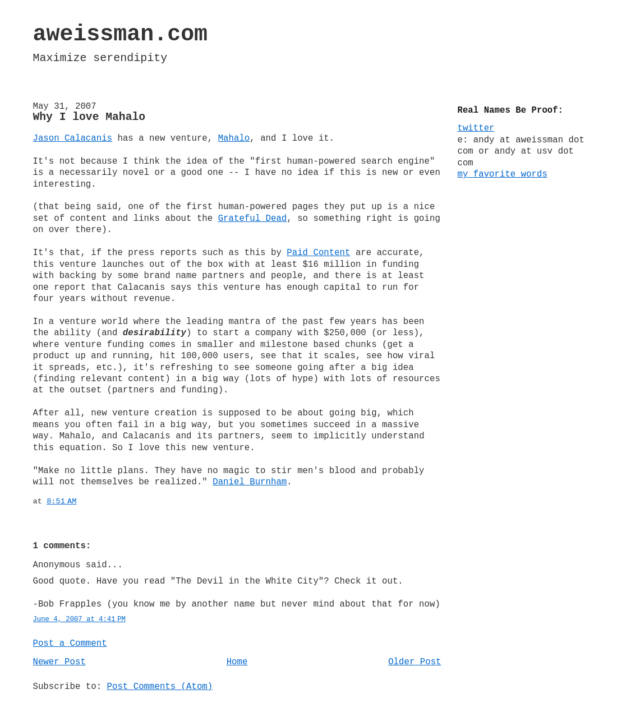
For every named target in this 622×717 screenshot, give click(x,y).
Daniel (250, 482)
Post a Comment (70, 644)
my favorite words (502, 174)
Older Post (414, 662)
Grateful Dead (252, 219)
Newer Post (59, 662)
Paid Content (318, 253)
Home (237, 662)
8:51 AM (61, 501)
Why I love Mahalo (89, 117)
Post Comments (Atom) (160, 687)
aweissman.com (120, 34)
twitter (476, 128)
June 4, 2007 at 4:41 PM (79, 619)
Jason (73, 138)
